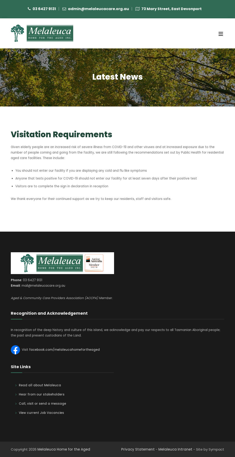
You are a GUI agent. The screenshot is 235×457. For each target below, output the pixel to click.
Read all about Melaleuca (40, 385)
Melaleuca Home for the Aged (63, 449)
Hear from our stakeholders (41, 394)
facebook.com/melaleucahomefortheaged (64, 350)
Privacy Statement (138, 449)
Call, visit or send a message (42, 403)
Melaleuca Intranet (175, 449)
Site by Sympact (210, 449)
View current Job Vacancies (41, 413)
